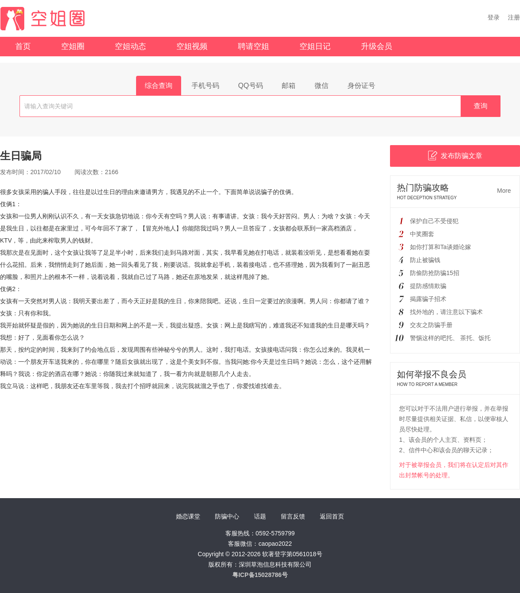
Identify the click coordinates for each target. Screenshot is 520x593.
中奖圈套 (422, 233)
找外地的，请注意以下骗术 (446, 311)
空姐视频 (192, 46)
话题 (260, 516)
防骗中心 (227, 516)
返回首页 (332, 516)
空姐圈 (72, 46)
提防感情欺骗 (428, 285)
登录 (494, 17)
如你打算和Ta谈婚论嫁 (440, 246)
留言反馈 (293, 516)
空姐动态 (130, 46)
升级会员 (376, 46)
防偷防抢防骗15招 (434, 272)
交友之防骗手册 (431, 324)
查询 (481, 106)
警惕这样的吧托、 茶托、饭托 (450, 337)
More (504, 190)
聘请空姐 (253, 46)
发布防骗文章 (455, 155)
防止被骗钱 (425, 259)
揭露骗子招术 (428, 298)
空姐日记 (315, 46)
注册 (514, 17)
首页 (23, 46)
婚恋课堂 (188, 516)
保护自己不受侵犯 (434, 220)
